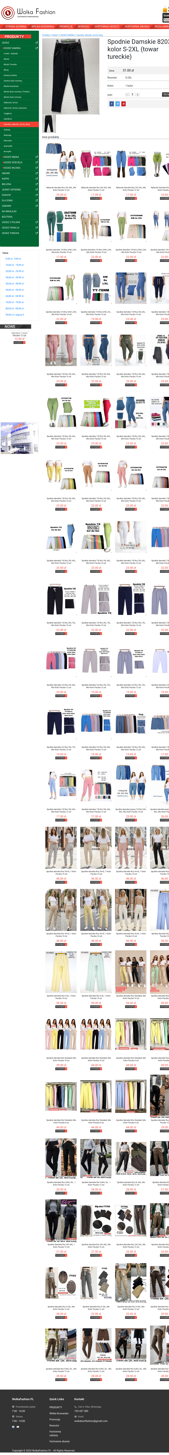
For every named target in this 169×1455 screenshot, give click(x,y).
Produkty (46, 35)
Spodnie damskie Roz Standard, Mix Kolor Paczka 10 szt (131, 997)
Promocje (55, 1419)
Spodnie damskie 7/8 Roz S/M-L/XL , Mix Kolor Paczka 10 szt (96, 313)
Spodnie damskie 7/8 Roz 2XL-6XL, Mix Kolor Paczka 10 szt (131, 313)
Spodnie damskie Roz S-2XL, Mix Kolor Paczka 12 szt (61, 1308)
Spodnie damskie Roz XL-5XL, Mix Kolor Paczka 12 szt (131, 1183)
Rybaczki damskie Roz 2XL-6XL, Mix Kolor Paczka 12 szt (96, 189)
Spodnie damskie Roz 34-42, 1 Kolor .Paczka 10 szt (61, 872)
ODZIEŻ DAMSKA (67, 35)
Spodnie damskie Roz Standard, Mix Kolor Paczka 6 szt (131, 1059)
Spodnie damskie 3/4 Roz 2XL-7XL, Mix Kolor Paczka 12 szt (96, 686)
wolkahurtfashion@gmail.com (91, 1421)
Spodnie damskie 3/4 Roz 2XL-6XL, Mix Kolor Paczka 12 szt (61, 686)
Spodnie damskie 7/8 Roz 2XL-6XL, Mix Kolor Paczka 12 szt (131, 748)
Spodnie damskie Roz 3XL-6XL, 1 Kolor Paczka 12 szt (61, 1245)
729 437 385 (81, 1411)
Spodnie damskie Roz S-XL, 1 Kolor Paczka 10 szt (61, 997)
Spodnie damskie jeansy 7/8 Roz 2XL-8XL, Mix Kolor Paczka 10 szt (131, 810)
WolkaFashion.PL (41, 1450)
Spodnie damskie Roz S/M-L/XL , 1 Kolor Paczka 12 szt (61, 1183)
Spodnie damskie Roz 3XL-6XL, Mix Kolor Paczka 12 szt (96, 1245)
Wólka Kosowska (59, 1413)
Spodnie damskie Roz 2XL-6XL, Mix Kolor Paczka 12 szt (131, 1245)
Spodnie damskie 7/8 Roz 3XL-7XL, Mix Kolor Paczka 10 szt (61, 624)
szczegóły (18, 338)
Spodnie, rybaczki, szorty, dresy (90, 35)
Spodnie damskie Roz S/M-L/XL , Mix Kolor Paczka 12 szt (61, 1370)
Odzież (55, 35)
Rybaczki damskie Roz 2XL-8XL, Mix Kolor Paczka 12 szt (61, 189)
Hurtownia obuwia (60, 1441)
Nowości (54, 1425)
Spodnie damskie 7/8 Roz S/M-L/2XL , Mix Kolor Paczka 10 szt (61, 251)
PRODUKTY (56, 1407)
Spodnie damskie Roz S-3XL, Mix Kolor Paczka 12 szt (131, 1308)
